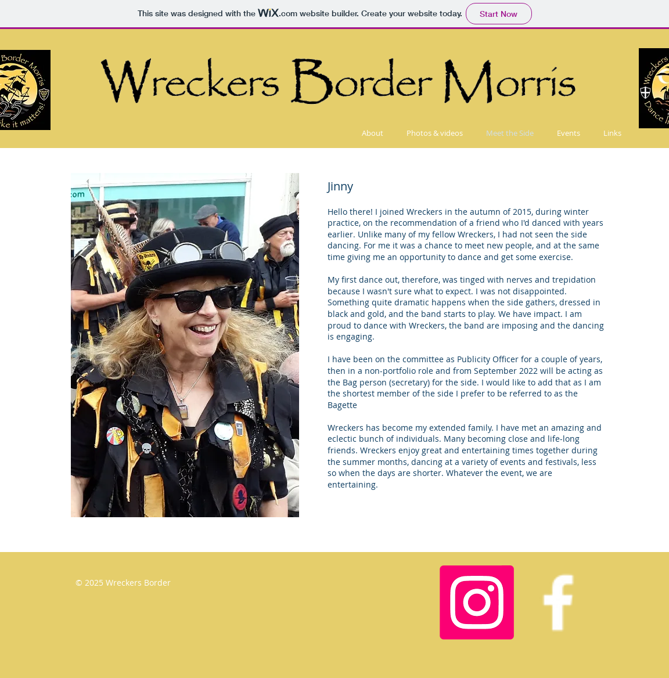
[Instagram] (477, 602)
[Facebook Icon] (558, 602)
